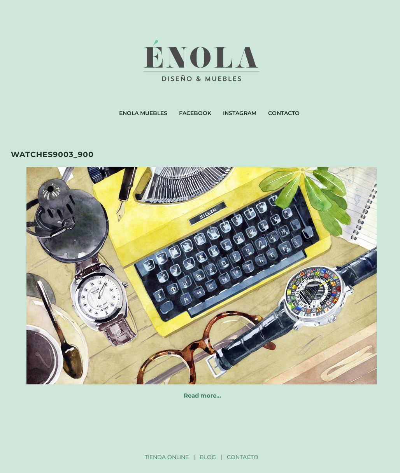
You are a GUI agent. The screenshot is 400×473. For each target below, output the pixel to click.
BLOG (208, 457)
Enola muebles (143, 113)
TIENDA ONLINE (167, 457)
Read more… (202, 395)
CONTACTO (242, 457)
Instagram (239, 113)
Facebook (195, 113)
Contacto (284, 113)
